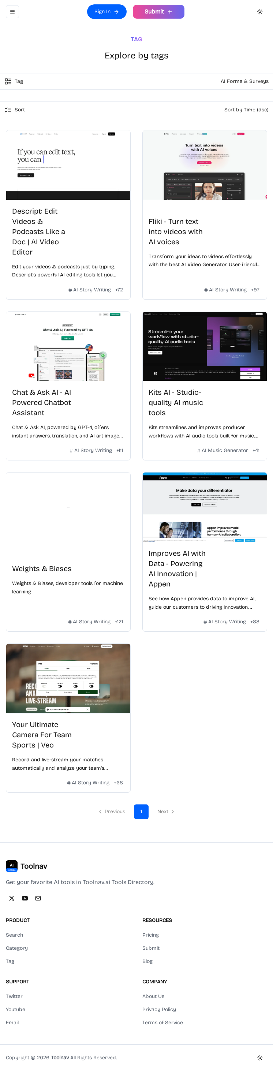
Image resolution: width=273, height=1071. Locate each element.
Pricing (150, 935)
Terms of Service (162, 1023)
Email (12, 1023)
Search (14, 935)
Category (17, 948)
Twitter (14, 996)
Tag (10, 961)
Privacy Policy (159, 1009)
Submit (151, 948)
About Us (153, 996)
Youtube (15, 1009)
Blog (147, 961)
